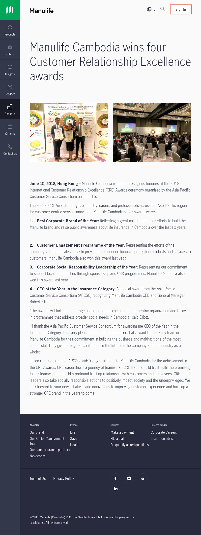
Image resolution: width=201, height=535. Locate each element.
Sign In (180, 9)
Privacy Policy (63, 478)
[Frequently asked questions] (130, 444)
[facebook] (117, 481)
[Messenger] (130, 481)
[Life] (72, 432)
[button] (151, 9)
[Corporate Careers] (164, 432)
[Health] (74, 444)
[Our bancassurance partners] (50, 449)
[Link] (10, 10)
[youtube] (144, 481)
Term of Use (38, 478)
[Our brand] (37, 432)
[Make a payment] (122, 432)
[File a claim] (118, 438)
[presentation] (10, 30)
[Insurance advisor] (163, 438)
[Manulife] (70, 10)
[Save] (73, 438)
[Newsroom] (37, 456)
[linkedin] (117, 491)
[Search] (162, 9)
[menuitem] (10, 30)
